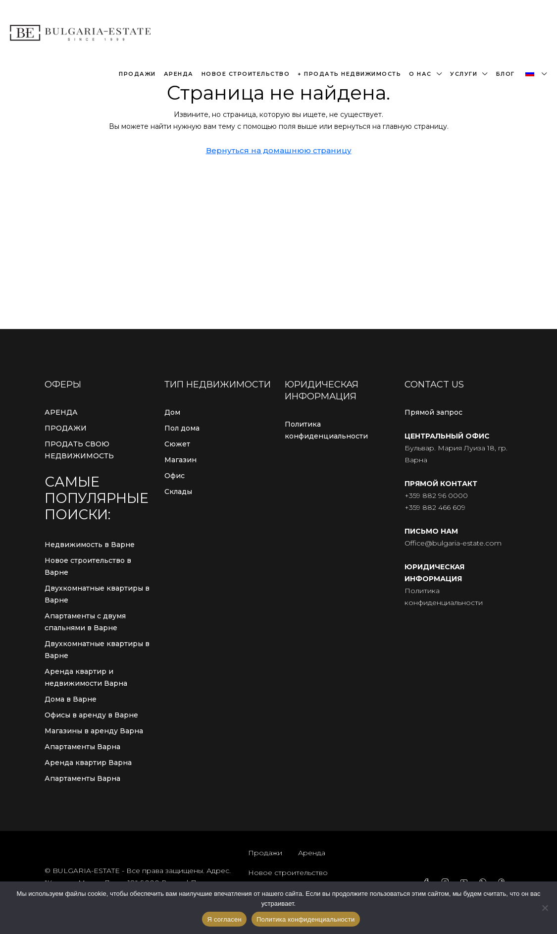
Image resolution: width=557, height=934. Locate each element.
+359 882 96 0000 (436, 495)
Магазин (180, 459)
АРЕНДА (61, 412)
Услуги (463, 73)
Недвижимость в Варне (90, 544)
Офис (174, 475)
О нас (420, 73)
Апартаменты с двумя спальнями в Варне (85, 621)
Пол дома (182, 428)
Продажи (137, 73)
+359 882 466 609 (435, 507)
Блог (505, 73)
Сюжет (177, 444)
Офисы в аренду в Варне (91, 715)
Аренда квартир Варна (88, 762)
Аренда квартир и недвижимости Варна (86, 677)
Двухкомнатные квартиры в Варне (97, 594)
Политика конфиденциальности (326, 430)
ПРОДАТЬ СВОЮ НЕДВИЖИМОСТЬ (79, 450)
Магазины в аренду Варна (94, 730)
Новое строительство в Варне (88, 566)
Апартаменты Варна (82, 746)
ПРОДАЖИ (66, 428)
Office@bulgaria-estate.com (453, 543)
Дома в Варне (71, 699)
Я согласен (224, 919)
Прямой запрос (433, 412)
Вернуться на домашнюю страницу (279, 150)
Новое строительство (246, 73)
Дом (172, 412)
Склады (178, 491)
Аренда (179, 73)
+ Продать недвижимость (349, 73)
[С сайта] (545, 908)
